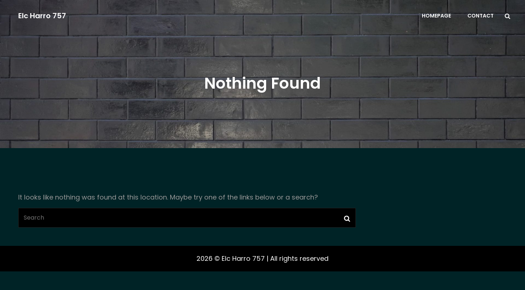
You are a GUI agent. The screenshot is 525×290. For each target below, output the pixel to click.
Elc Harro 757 (42, 16)
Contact (480, 15)
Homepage (436, 15)
